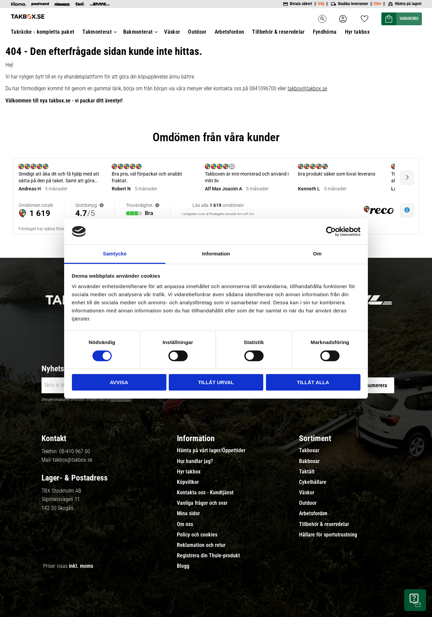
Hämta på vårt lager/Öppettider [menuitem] (211, 451)
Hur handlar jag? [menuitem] (195, 461)
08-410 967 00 (74, 451)
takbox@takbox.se (72, 460)
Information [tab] (216, 253)
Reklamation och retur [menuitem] (201, 545)
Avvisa (119, 382)
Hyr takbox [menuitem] (188, 472)
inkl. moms (81, 566)
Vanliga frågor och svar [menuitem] (202, 503)
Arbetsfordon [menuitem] (313, 514)
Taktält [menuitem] (307, 472)
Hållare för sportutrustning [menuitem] (328, 535)
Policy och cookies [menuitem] (197, 535)
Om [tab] (317, 253)
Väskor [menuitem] (306, 493)
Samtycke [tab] (115, 253)
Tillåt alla (313, 382)
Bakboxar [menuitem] (309, 461)
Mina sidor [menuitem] (188, 514)
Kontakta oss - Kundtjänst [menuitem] (205, 493)
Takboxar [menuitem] (309, 451)
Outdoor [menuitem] (308, 503)
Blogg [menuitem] (183, 566)
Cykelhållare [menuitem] (312, 482)
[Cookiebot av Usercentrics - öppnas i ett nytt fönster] (330, 231)
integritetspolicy (121, 399)
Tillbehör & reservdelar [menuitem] (324, 524)
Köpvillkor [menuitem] (188, 482)
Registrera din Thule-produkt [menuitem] (208, 556)
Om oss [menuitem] (185, 524)
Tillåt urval (216, 382)
